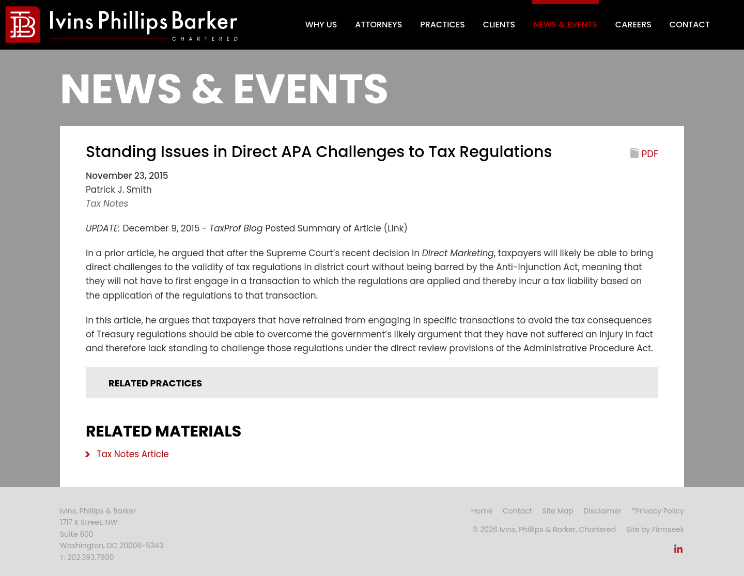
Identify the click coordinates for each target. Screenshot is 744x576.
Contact (690, 24)
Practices (442, 24)
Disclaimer (602, 511)
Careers (633, 24)
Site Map (557, 511)
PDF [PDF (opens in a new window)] (650, 153)
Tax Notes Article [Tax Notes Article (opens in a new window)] (133, 454)
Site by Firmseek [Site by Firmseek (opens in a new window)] (655, 529)
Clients (499, 24)
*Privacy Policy (658, 511)
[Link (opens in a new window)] (678, 552)
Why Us (321, 24)
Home (482, 511)
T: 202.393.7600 (87, 557)
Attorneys (378, 24)
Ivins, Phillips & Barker (98, 511)
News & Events (565, 24)
